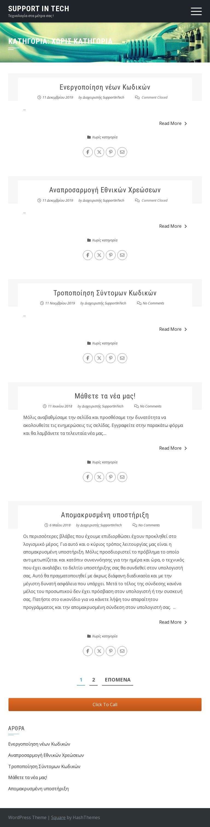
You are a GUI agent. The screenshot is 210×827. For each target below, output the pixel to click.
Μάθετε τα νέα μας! (105, 396)
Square (58, 817)
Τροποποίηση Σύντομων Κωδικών (105, 293)
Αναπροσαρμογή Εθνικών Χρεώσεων (105, 190)
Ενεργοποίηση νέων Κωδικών (105, 87)
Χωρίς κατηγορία (104, 137)
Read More (173, 123)
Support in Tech (38, 8)
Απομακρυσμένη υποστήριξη (105, 515)
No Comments (153, 303)
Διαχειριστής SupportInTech (103, 97)
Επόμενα (117, 679)
